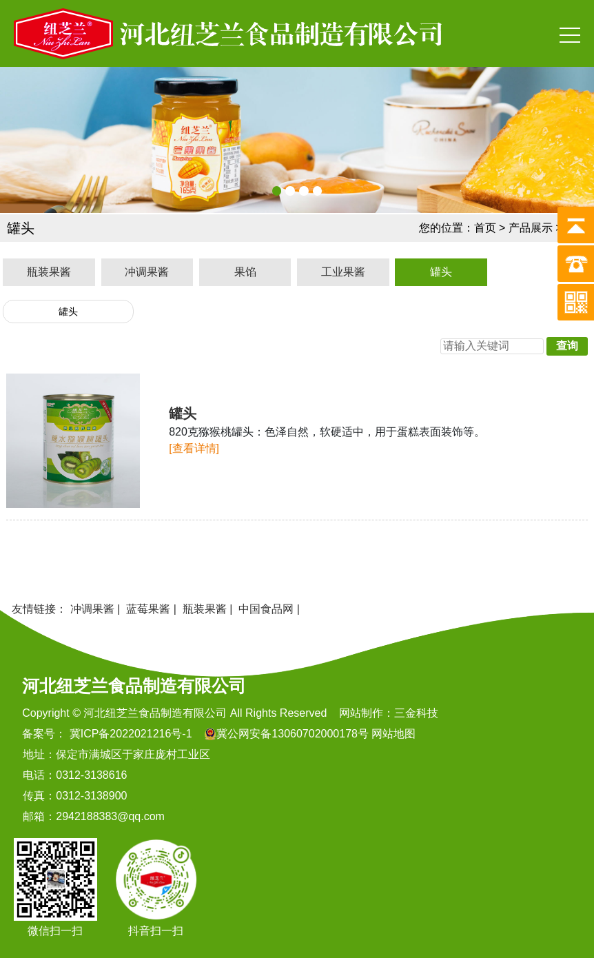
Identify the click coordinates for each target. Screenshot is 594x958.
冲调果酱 (147, 272)
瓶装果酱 (49, 272)
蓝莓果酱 (148, 609)
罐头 (441, 272)
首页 (485, 228)
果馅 (245, 272)
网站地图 (393, 734)
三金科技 (416, 713)
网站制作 (361, 713)
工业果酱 (343, 272)
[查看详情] (194, 448)
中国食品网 (266, 609)
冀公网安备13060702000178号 (292, 734)
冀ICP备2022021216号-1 (129, 734)
